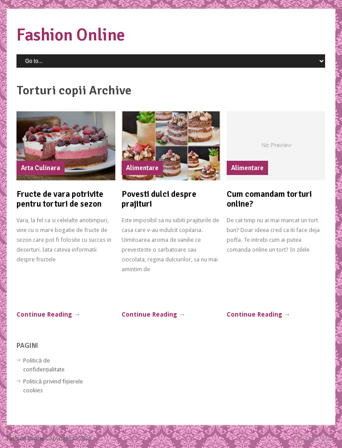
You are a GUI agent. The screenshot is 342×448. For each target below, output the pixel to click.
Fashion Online (70, 34)
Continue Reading (48, 314)
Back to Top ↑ (318, 438)
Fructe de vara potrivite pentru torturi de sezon (59, 199)
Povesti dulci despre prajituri (159, 199)
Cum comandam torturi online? (269, 199)
